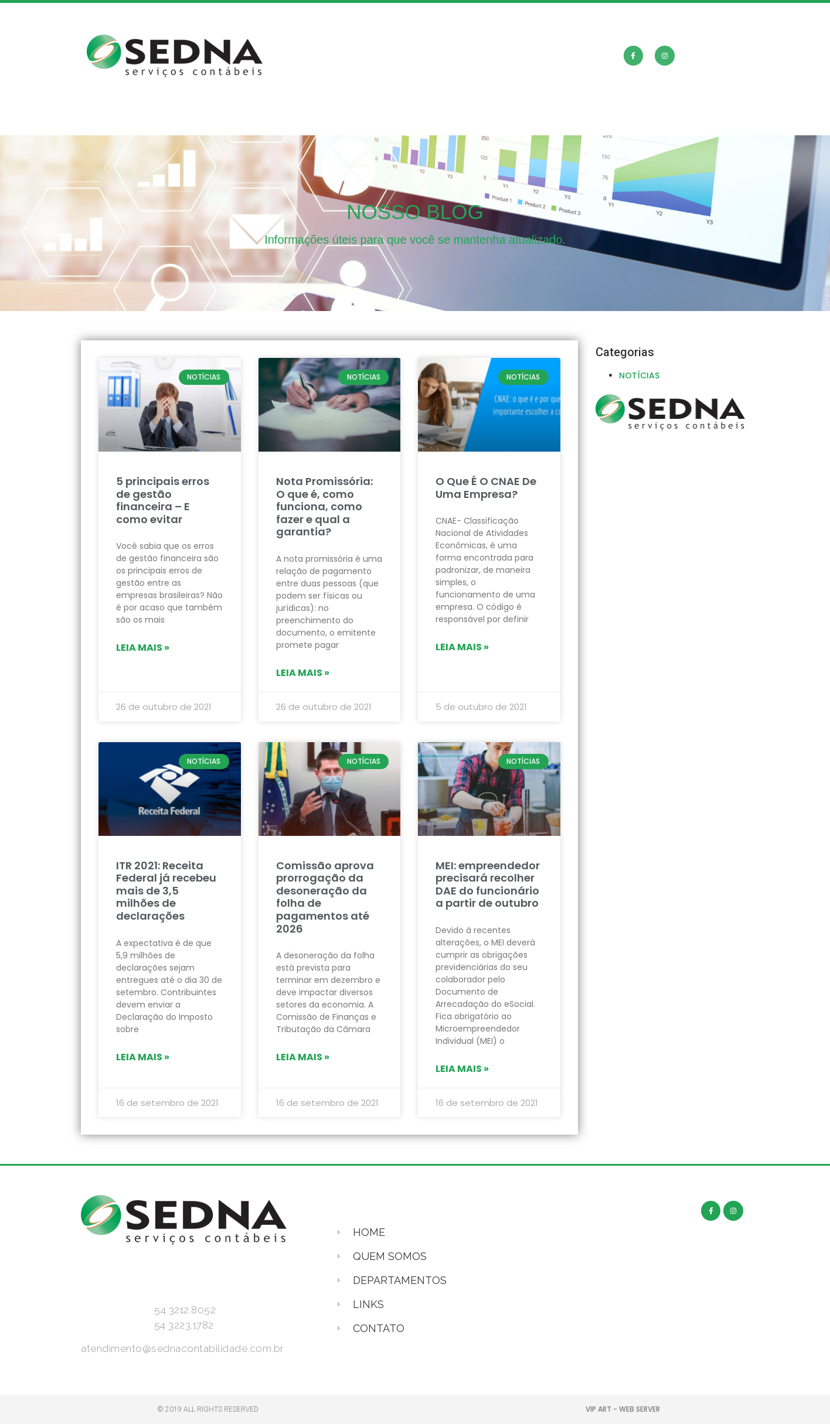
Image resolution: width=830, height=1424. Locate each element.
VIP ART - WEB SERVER (623, 1409)
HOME (219, 121)
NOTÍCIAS (639, 375)
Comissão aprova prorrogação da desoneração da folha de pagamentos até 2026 (325, 897)
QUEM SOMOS (307, 121)
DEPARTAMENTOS (425, 121)
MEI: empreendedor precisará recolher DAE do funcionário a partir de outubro (488, 884)
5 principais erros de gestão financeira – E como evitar (162, 500)
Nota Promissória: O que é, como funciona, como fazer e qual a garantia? (324, 506)
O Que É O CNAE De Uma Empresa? (486, 487)
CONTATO (601, 121)
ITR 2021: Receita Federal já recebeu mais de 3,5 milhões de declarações (166, 890)
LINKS (523, 121)
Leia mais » (142, 647)
